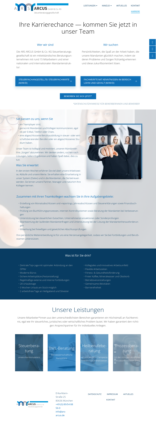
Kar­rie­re (135, 11)
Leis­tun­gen (91, 5)
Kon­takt (135, 5)
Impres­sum (112, 397)
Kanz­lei (107, 5)
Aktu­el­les (122, 5)
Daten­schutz (94, 397)
